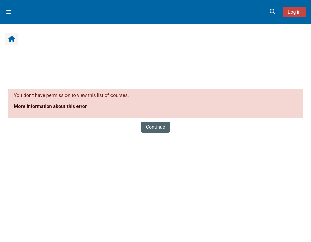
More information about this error (50, 106)
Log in (294, 12)
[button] (273, 12)
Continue (155, 127)
